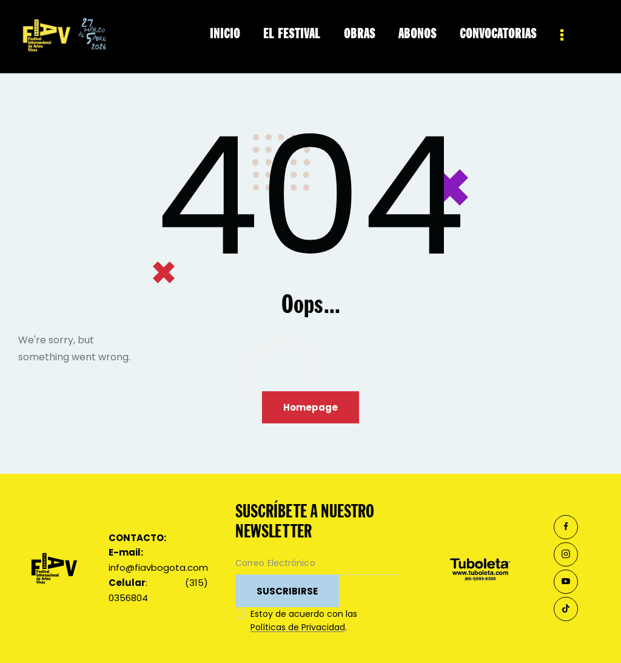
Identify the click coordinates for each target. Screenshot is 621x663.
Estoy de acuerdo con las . (303, 620)
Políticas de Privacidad (297, 627)
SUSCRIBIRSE (287, 591)
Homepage (310, 407)
